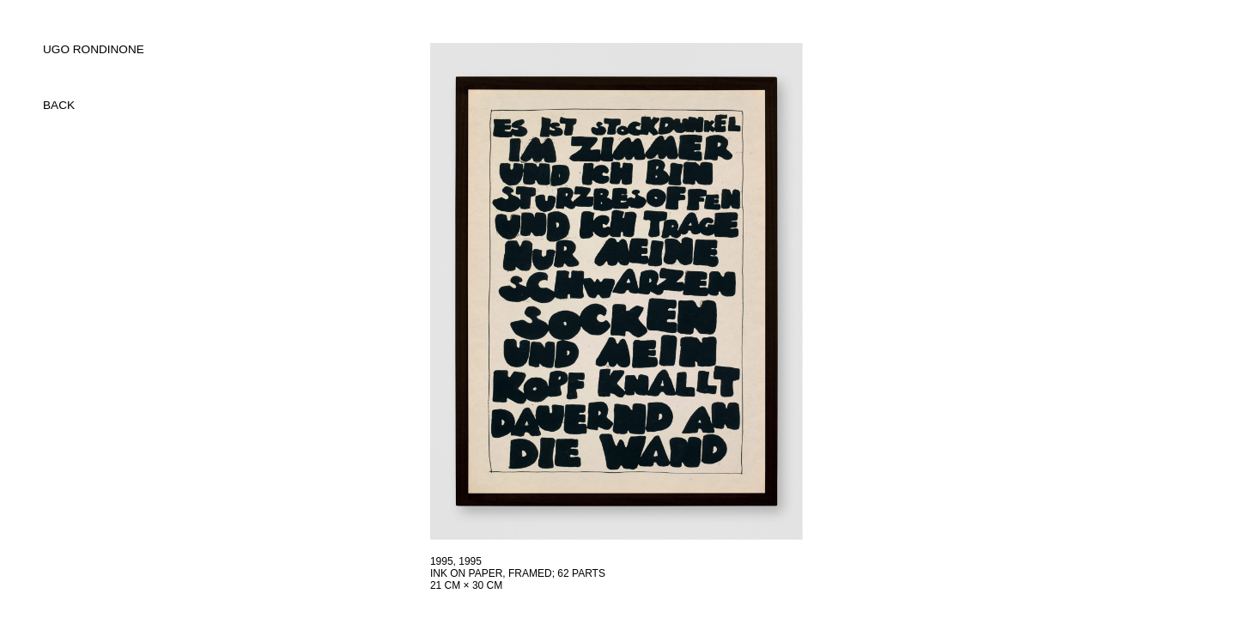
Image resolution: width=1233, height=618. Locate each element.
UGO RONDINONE (93, 49)
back (59, 105)
